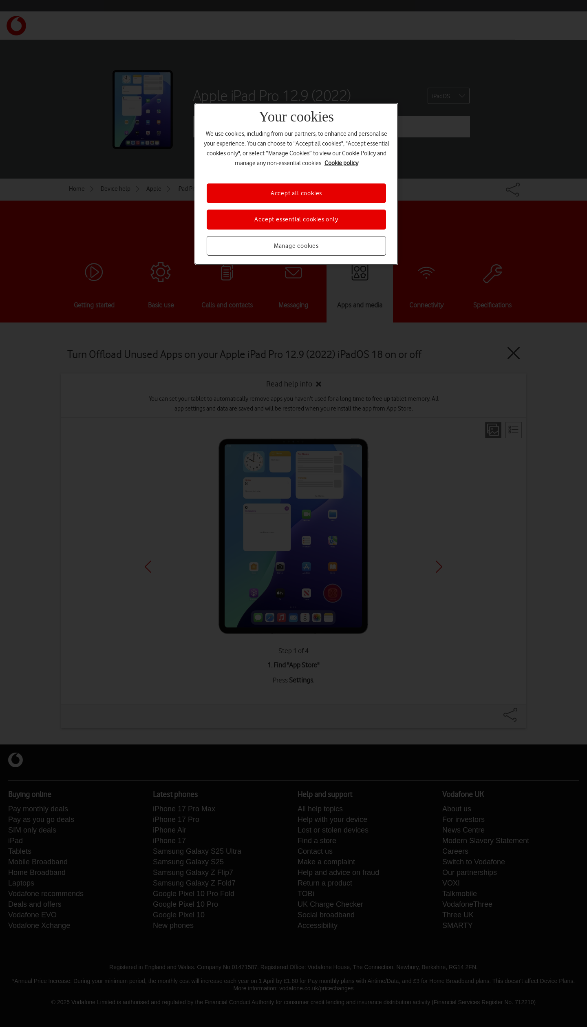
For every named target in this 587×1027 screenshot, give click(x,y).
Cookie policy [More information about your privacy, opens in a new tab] (341, 163)
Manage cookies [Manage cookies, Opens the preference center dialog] (296, 246)
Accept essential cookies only (296, 219)
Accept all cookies (296, 193)
